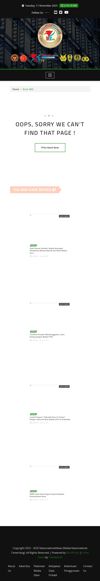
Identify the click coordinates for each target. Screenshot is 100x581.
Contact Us (87, 568)
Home (15, 90)
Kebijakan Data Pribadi (54, 570)
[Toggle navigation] (50, 75)
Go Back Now (50, 147)
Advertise (24, 566)
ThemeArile (55, 557)
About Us (11, 568)
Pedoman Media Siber (39, 570)
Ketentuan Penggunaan (71, 568)
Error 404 (28, 90)
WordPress (72, 552)
